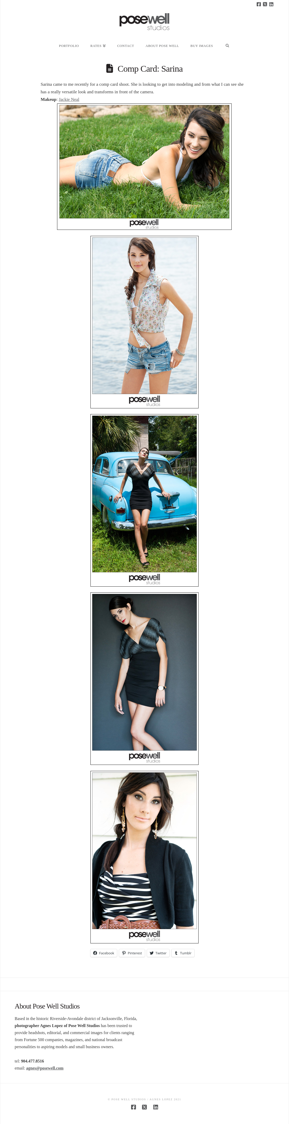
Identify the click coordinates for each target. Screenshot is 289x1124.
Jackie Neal (69, 99)
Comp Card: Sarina (150, 68)
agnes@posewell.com (44, 1068)
